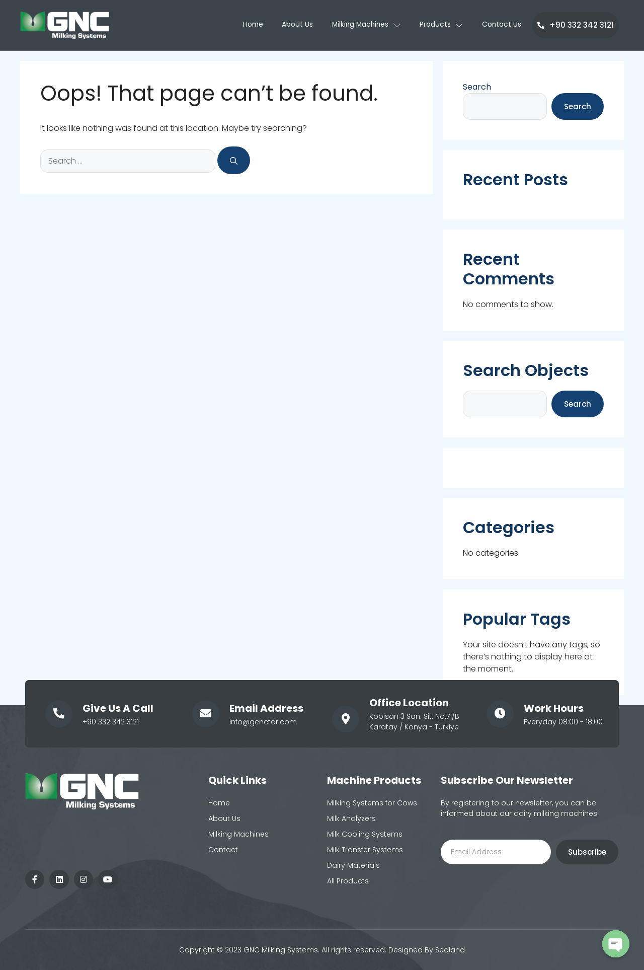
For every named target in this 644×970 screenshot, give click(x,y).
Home (246, 25)
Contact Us (502, 25)
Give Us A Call (117, 708)
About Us (292, 25)
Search (477, 87)
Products (440, 25)
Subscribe (587, 852)
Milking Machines (363, 25)
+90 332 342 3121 (575, 25)
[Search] (233, 160)
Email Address (266, 708)
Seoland (450, 950)
